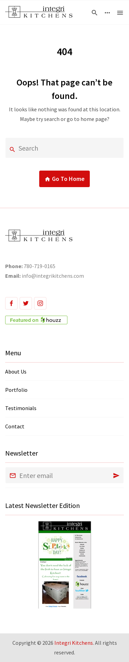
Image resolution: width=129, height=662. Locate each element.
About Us (15, 371)
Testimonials (20, 408)
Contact (14, 426)
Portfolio (16, 389)
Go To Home (64, 179)
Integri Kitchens (73, 642)
